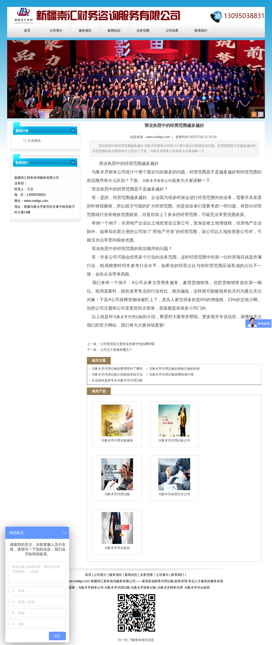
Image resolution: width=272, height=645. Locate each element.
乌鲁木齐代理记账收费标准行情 (171, 374)
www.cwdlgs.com (158, 137)
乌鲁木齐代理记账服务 (117, 423)
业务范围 (143, 30)
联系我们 (200, 30)
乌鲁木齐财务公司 (157, 180)
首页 (27, 30)
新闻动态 (114, 30)
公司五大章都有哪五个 (116, 350)
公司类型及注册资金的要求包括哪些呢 (127, 344)
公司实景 (171, 30)
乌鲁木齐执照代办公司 (174, 477)
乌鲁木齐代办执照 (117, 531)
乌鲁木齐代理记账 (128, 317)
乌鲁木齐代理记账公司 (174, 423)
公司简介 (56, 30)
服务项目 (85, 30)
